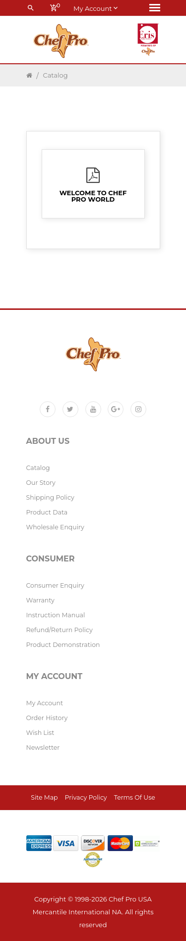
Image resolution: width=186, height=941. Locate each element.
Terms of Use (134, 797)
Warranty (40, 600)
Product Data (47, 512)
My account (95, 7)
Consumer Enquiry (55, 585)
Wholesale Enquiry (55, 527)
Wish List (40, 732)
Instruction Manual (55, 615)
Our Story (41, 482)
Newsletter (43, 747)
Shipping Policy (50, 497)
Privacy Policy (86, 797)
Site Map (44, 797)
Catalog (55, 75)
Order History (47, 718)
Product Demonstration (63, 644)
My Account (44, 703)
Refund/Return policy (59, 630)
